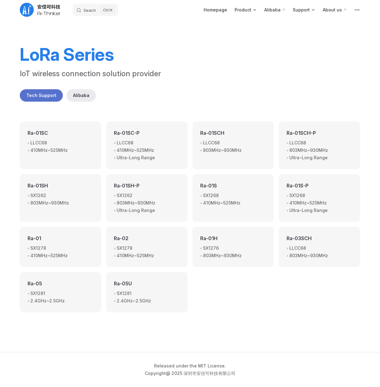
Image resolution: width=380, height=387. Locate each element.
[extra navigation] (357, 10)
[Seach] (95, 10)
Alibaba (81, 95)
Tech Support (41, 95)
